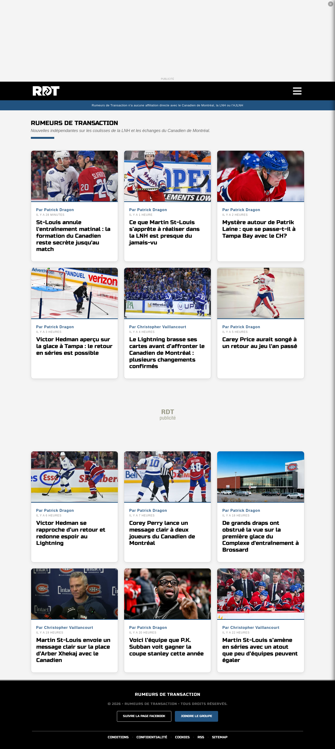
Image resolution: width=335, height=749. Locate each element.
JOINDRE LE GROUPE (196, 716)
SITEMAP (219, 737)
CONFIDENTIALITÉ (152, 737)
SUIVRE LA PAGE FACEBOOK (144, 716)
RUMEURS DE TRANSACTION (167, 694)
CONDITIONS (118, 737)
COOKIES (182, 737)
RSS (201, 737)
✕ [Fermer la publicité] (330, 4)
